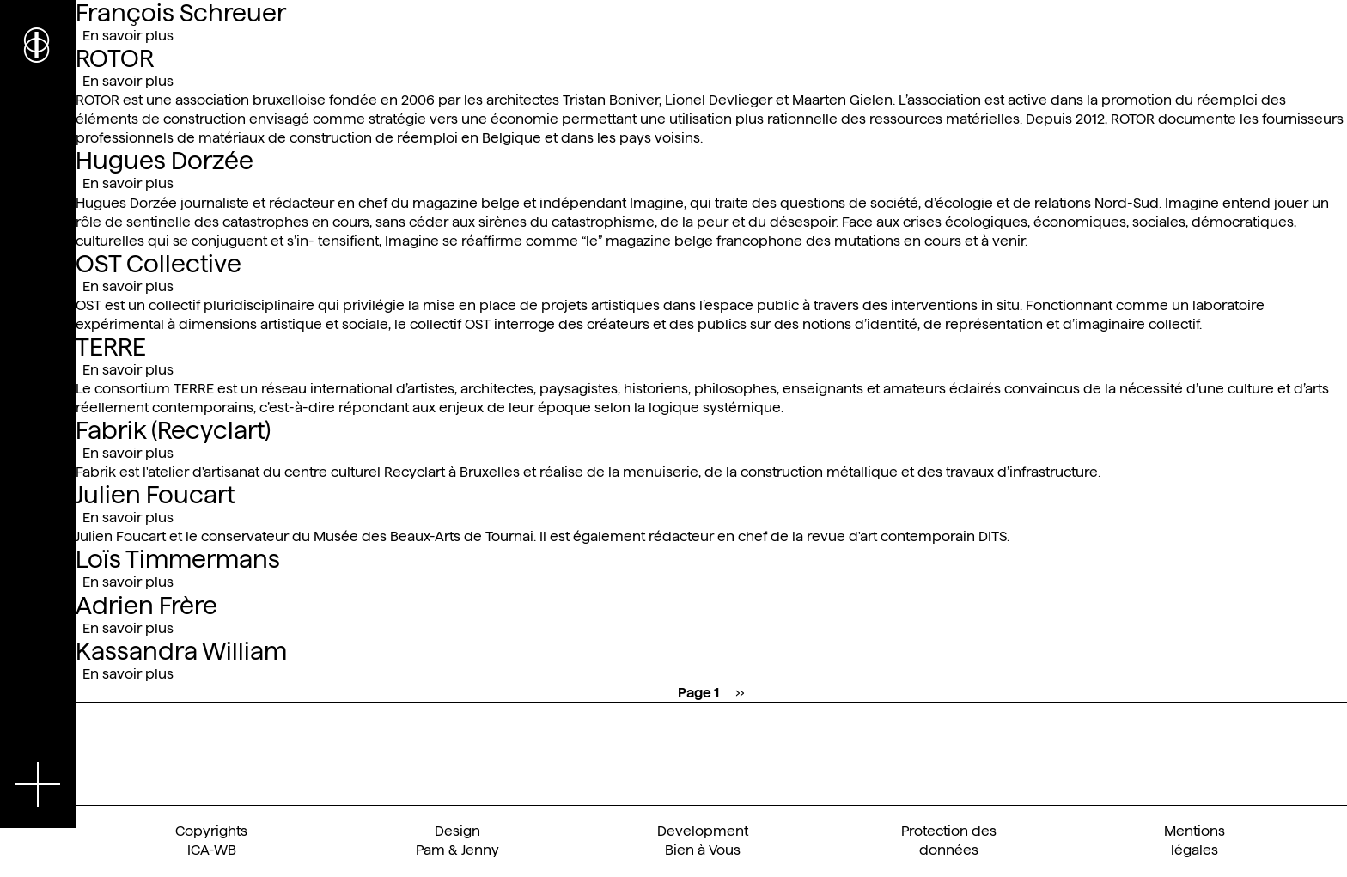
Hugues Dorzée (164, 161)
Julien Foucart (155, 495)
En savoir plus (128, 35)
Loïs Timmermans (178, 559)
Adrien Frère (146, 605)
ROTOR (115, 58)
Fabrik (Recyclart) (173, 430)
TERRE (111, 347)
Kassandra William (181, 651)
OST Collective (158, 264)
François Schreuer (181, 13)
